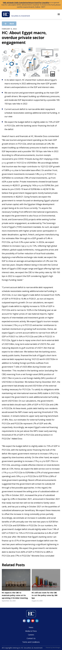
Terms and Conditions (31, 642)
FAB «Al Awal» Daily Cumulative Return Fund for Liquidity (26, 2)
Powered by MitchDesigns (53, 647)
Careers (31, 635)
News (31, 627)
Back (9, 23)
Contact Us (31, 638)
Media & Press (31, 631)
